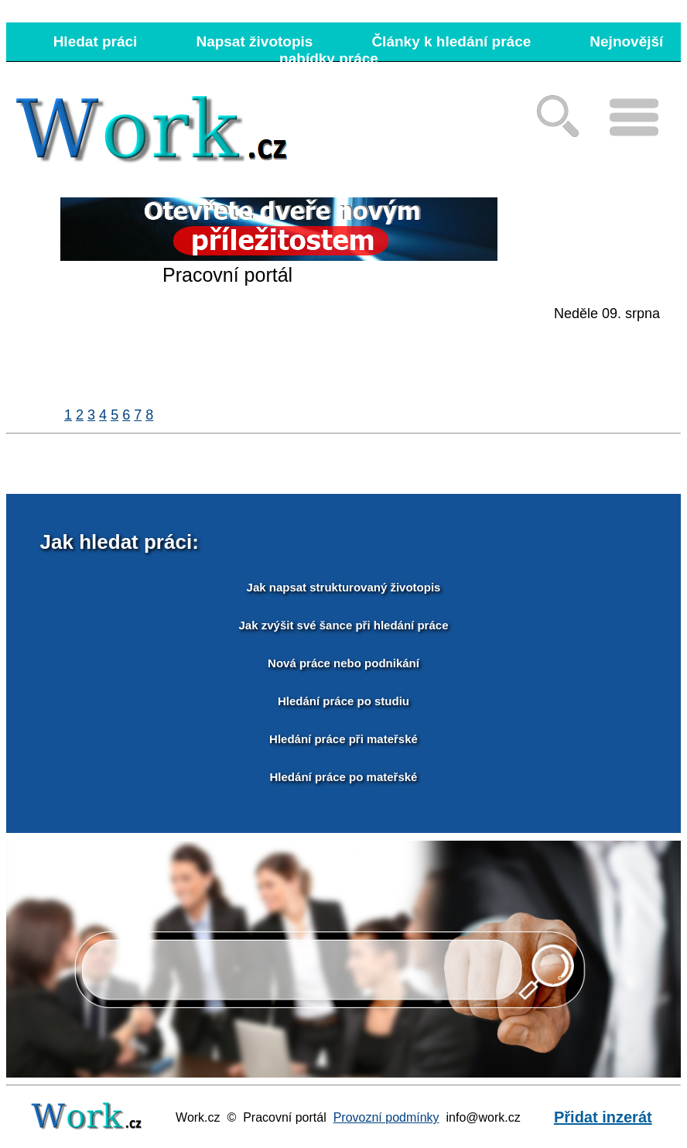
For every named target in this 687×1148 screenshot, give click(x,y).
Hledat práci (95, 41)
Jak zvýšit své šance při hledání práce (344, 625)
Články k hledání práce (451, 41)
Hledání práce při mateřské (343, 738)
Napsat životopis (254, 41)
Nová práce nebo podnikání (343, 663)
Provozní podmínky (386, 1117)
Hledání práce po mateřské (344, 776)
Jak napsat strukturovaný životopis (344, 587)
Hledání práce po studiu (343, 701)
